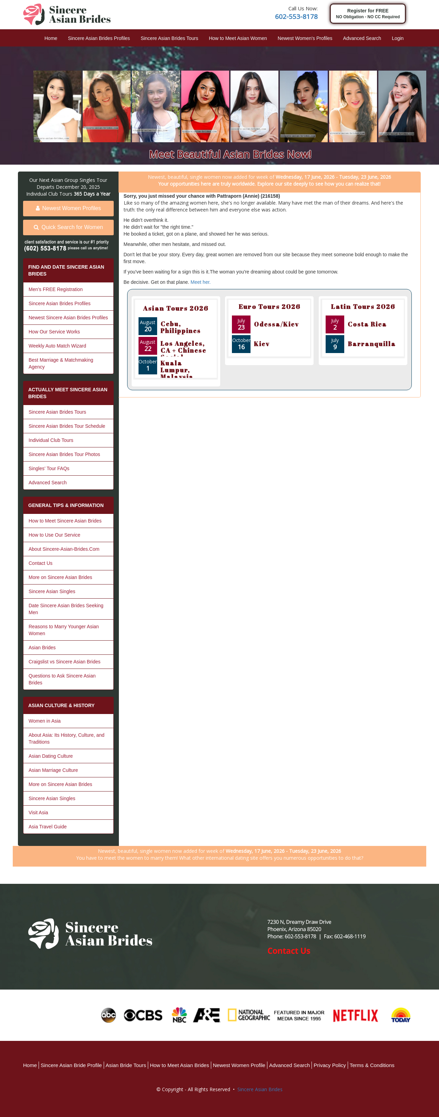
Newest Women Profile (239, 1065)
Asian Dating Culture (51, 756)
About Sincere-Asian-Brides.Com (64, 549)
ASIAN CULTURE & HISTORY (61, 705)
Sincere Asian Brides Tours (169, 38)
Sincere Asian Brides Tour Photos (64, 454)
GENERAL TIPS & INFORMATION (66, 505)
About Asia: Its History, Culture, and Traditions (66, 738)
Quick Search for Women (68, 227)
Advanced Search (362, 38)
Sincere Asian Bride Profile (71, 1065)
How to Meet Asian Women (238, 38)
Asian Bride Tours (126, 1065)
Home (50, 38)
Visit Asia (38, 812)
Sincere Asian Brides (260, 1089)
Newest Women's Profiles (305, 38)
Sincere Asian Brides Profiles (99, 38)
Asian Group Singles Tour (79, 180)
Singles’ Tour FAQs (49, 468)
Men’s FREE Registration (56, 289)
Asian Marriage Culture (53, 770)
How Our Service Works (54, 331)
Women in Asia (45, 721)
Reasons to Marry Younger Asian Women (64, 630)
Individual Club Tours (51, 440)
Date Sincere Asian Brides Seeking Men (66, 609)
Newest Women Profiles (68, 208)
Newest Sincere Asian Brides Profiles (68, 317)
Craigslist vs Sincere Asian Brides (65, 661)
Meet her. (201, 282)
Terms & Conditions (372, 1065)
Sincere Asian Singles (52, 591)
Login (398, 38)
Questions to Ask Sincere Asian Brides (62, 679)
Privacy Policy (330, 1065)
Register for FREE (368, 14)
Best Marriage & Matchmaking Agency (61, 363)
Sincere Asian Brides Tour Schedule (67, 426)
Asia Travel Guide (48, 826)
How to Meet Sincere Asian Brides (65, 521)
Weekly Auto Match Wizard (57, 346)
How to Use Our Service (54, 535)
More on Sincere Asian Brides (60, 577)
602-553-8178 (296, 16)
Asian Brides (42, 647)
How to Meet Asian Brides (179, 1065)
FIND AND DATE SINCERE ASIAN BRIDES (66, 270)
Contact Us (40, 563)
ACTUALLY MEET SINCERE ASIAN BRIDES (68, 393)
